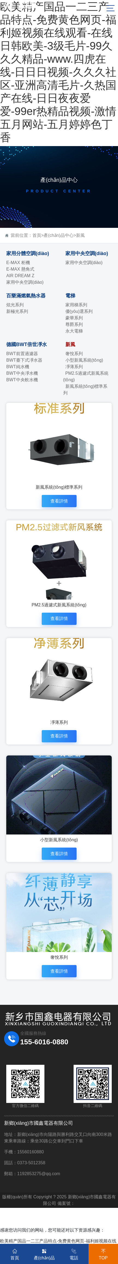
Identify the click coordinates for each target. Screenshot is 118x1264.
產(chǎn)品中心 (58, 235)
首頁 (36, 235)
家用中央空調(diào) (25, 282)
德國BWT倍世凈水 (26, 344)
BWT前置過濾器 (22, 353)
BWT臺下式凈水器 (24, 360)
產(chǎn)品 (44, 1253)
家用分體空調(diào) (27, 253)
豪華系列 (74, 318)
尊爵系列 (74, 324)
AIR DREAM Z (20, 275)
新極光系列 (17, 311)
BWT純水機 (17, 366)
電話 (73, 1253)
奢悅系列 (74, 353)
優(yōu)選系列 (79, 311)
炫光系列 (15, 305)
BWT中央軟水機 (22, 379)
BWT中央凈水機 (22, 373)
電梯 (70, 295)
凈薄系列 (74, 366)
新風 (80, 235)
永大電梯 (74, 331)
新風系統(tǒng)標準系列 (85, 389)
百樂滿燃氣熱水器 (26, 295)
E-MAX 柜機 (18, 262)
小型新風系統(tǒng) (84, 360)
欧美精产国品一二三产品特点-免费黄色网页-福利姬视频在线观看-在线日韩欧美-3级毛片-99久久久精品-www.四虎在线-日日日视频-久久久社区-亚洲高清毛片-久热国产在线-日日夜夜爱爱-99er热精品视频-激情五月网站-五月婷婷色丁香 (58, 72)
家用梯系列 (76, 305)
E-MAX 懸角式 (20, 269)
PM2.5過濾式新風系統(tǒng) (85, 376)
